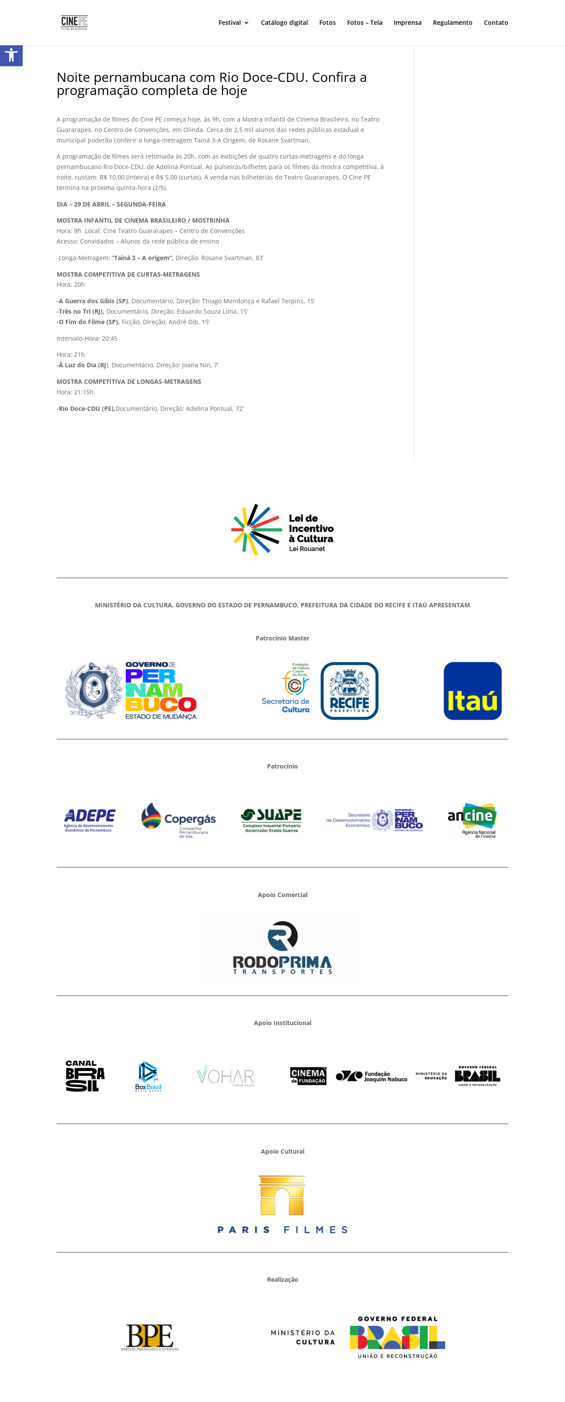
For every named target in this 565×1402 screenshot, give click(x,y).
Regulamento (453, 23)
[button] (11, 55)
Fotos (327, 23)
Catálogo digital (284, 23)
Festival (230, 23)
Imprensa (408, 23)
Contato (496, 23)
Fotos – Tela (364, 23)
